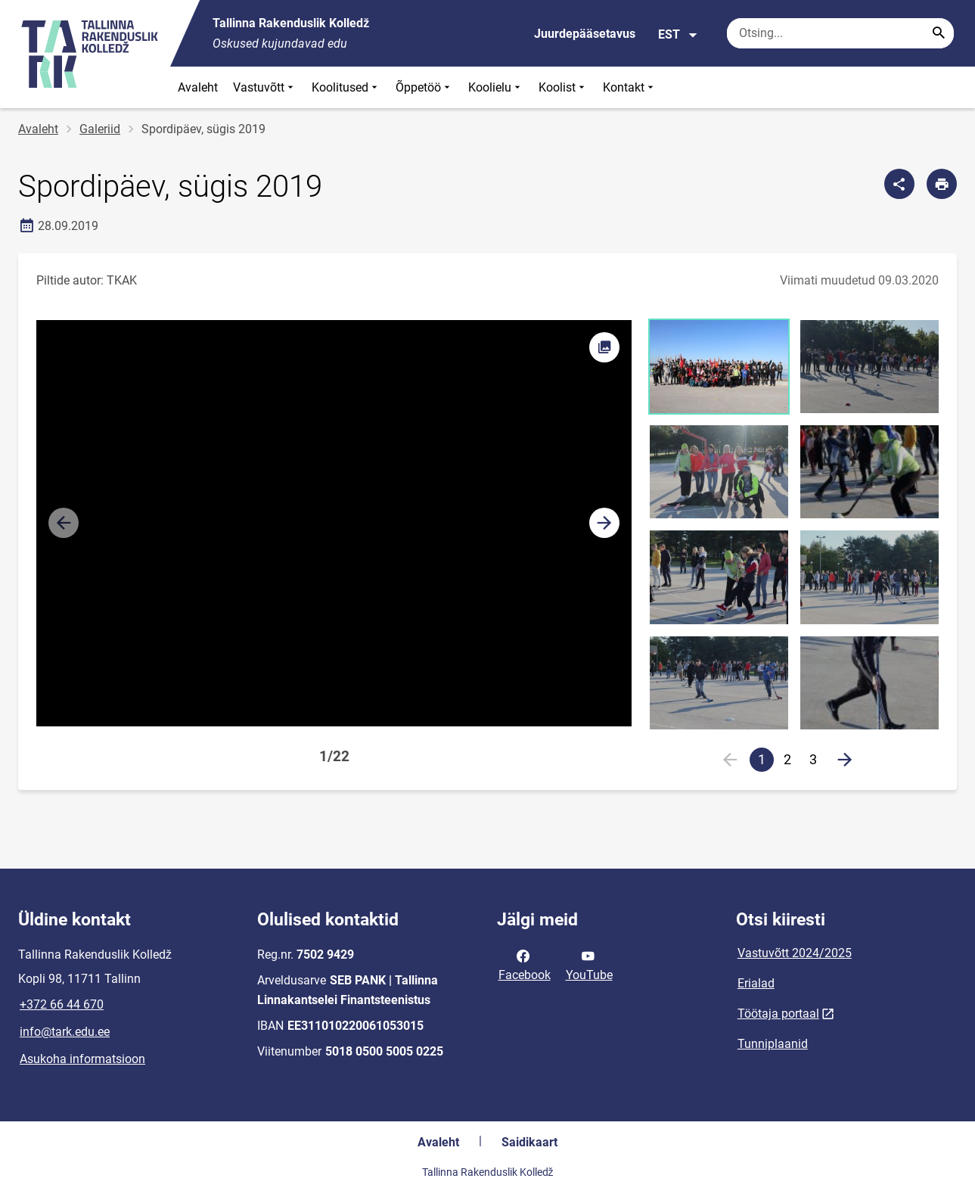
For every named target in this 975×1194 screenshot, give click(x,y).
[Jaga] (899, 184)
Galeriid (99, 129)
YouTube (589, 964)
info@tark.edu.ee (65, 1032)
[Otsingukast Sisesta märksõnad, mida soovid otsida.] (840, 33)
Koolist (563, 87)
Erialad (756, 983)
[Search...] (939, 33)
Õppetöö (424, 87)
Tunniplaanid (772, 1044)
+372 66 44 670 (62, 1004)
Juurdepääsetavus (584, 33)
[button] (604, 523)
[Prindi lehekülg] (942, 184)
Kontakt (630, 87)
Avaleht (198, 87)
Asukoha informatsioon (82, 1059)
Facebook (524, 964)
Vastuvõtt (265, 87)
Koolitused (346, 87)
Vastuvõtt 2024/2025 (794, 953)
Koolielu (495, 87)
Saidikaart (529, 1142)
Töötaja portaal (778, 1013)
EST (678, 35)
